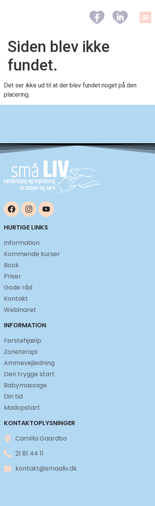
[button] (145, 17)
